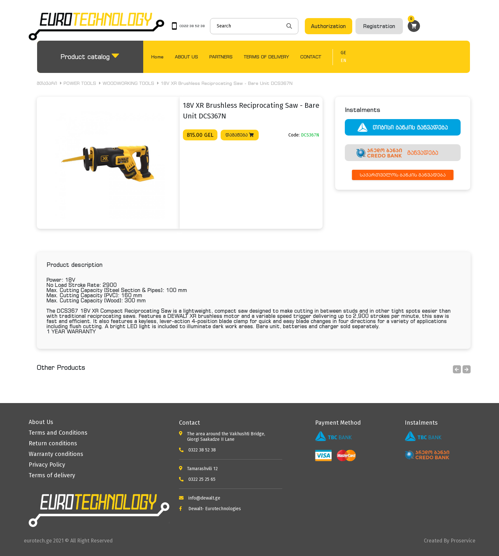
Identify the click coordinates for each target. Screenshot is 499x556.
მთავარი (47, 83)
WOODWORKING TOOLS (128, 83)
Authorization (328, 26)
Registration (379, 26)
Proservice (463, 541)
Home (157, 56)
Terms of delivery (52, 475)
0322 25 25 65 (197, 479)
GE (343, 53)
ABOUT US (186, 56)
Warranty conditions (56, 454)
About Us (41, 422)
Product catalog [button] (85, 57)
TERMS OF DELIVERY (266, 56)
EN (343, 60)
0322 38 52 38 (197, 450)
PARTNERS (221, 56)
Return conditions (53, 443)
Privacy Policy (47, 464)
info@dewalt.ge (199, 498)
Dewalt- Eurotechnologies (210, 508)
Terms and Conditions (58, 432)
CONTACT (310, 56)
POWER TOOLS (80, 83)
